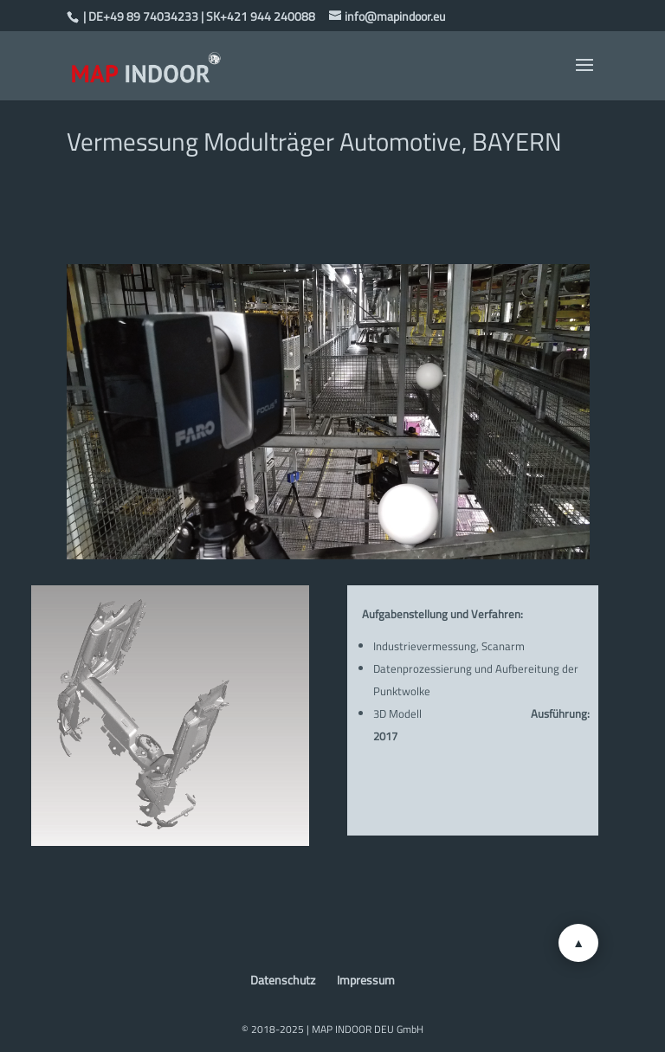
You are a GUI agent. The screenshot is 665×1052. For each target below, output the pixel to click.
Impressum (366, 980)
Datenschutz (282, 980)
